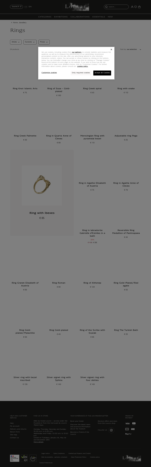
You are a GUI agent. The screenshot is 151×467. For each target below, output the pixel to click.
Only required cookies (81, 73)
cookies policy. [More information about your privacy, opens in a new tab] (82, 66)
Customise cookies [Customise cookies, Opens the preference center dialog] (49, 72)
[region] (76, 63)
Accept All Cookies (102, 73)
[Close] (111, 49)
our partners (76, 52)
